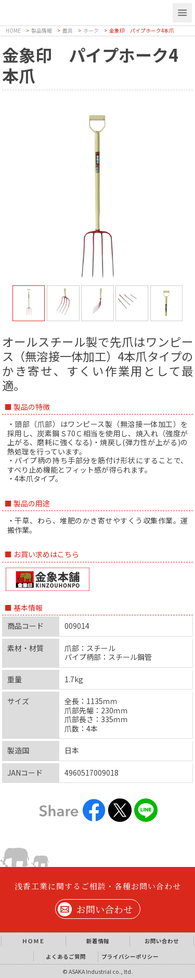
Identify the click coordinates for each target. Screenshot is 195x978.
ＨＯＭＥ (33, 941)
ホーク (91, 30)
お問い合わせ (104, 909)
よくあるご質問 (66, 956)
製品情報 (41, 30)
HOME (13, 30)
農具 (67, 30)
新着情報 (97, 941)
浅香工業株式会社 (78, 11)
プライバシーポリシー (130, 956)
